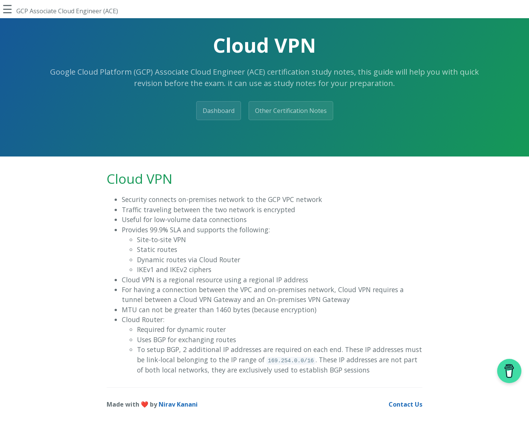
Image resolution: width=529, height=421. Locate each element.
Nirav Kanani (178, 404)
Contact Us (405, 404)
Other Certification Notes (291, 110)
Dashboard (219, 110)
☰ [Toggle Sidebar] (7, 9)
